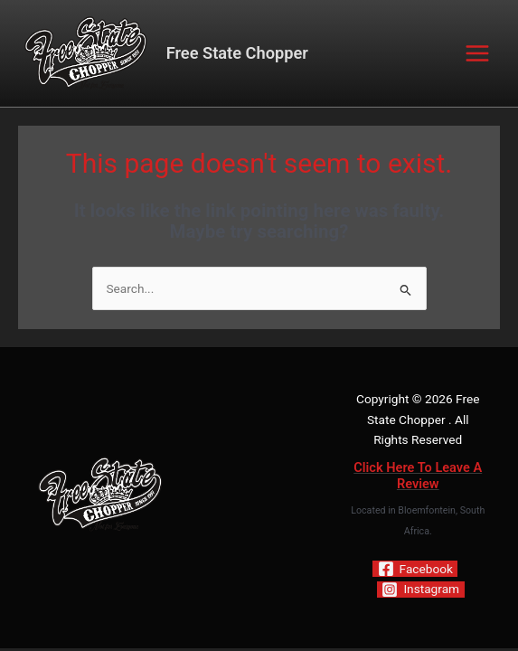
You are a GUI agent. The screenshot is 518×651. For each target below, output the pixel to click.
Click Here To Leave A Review (417, 475)
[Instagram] (421, 589)
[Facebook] (414, 569)
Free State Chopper (237, 52)
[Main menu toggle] (478, 54)
